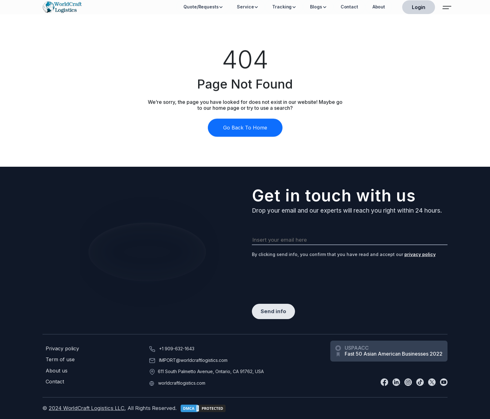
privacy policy (420, 254)
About (378, 7)
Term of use (60, 359)
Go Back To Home (245, 131)
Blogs (316, 7)
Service (245, 7)
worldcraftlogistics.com (181, 383)
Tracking (282, 7)
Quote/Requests (200, 7)
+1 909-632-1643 (176, 348)
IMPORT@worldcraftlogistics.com (193, 360)
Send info (273, 311)
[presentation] (299, 276)
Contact (349, 7)
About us (57, 371)
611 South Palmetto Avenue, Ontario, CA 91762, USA (211, 371)
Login (418, 7)
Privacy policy (62, 349)
